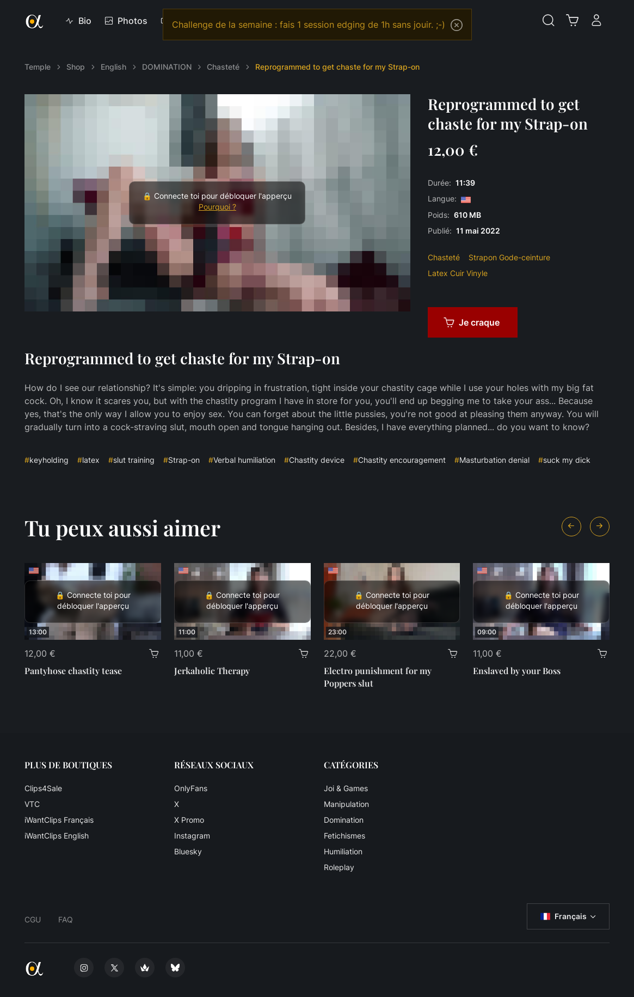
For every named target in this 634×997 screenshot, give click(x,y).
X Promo (189, 819)
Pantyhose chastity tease (73, 670)
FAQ (65, 919)
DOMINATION (167, 66)
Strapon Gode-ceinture (509, 257)
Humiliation (343, 851)
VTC (32, 804)
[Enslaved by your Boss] (541, 601)
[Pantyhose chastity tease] (92, 601)
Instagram (192, 835)
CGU (32, 919)
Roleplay (339, 867)
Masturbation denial (492, 460)
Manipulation (346, 804)
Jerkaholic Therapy (212, 670)
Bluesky (188, 851)
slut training (131, 460)
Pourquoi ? (217, 207)
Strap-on (181, 460)
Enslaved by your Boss (517, 670)
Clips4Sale (43, 788)
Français (563, 916)
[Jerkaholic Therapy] (242, 601)
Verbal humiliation (241, 460)
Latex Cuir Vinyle (458, 273)
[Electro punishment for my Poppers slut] (392, 601)
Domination (344, 819)
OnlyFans (190, 788)
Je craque (472, 322)
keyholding (46, 460)
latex (88, 460)
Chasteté (223, 66)
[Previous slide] (571, 526)
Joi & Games (346, 788)
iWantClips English (56, 835)
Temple (37, 66)
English (113, 66)
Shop (75, 66)
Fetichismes (344, 835)
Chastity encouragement (399, 460)
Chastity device (314, 460)
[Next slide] (600, 526)
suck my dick (564, 460)
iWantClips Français (59, 819)
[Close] (456, 25)
